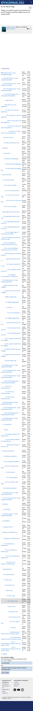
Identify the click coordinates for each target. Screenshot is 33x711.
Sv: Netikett (6, 153)
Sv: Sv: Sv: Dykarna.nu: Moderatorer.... (9, 550)
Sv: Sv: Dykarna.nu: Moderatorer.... (8, 544)
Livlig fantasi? (9, 100)
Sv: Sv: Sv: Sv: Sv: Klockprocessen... (8, 392)
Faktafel (5, 504)
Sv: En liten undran (12, 477)
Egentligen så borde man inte (11, 212)
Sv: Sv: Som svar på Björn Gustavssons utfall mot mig (9, 249)
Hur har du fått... (7, 174)
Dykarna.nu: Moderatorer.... (10, 532)
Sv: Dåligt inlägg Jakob (12, 302)
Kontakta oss (5, 693)
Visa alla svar (5, 68)
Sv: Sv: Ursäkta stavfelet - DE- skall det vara (10, 440)
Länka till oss (16, 684)
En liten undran (10, 472)
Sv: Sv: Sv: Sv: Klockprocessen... (6, 387)
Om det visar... (8, 580)
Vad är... (6, 429)
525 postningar (11, 29)
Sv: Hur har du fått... (9, 180)
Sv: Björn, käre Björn (8, 451)
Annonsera (16, 682)
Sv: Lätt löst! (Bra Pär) (14, 313)
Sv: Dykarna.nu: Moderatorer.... (11, 538)
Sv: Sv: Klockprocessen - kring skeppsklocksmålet (10, 84)
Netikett (5, 148)
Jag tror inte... (12, 606)
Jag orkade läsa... (7, 569)
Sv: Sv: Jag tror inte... (15, 617)
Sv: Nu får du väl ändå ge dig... (13, 164)
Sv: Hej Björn (6, 521)
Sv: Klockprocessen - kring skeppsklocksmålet (9, 79)
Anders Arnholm (11, 27)
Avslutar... (13, 627)
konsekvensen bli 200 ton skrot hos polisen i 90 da (10, 633)
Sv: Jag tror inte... (13, 611)
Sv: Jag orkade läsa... (9, 574)
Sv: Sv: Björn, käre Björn (10, 456)
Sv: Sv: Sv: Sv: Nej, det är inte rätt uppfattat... (11, 126)
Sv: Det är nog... (11, 596)
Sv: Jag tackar (7, 424)
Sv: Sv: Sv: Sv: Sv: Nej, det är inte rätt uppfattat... (10, 132)
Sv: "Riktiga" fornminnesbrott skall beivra (9, 275)
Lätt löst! (9, 307)
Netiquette (4, 660)
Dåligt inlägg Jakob (10, 297)
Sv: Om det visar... (10, 585)
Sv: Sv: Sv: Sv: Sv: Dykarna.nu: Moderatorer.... (8, 563)
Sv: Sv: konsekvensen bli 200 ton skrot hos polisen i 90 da (11, 643)
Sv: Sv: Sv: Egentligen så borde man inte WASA (9, 233)
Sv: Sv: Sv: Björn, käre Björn (11, 461)
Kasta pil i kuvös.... (8, 137)
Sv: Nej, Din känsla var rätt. (11, 143)
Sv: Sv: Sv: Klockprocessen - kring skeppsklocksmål (10, 413)
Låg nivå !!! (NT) (7, 527)
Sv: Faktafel (6, 509)
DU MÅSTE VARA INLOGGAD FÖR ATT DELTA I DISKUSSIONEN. (16, 668)
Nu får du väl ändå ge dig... (11, 158)
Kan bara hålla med (10, 360)
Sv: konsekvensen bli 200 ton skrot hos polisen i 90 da (11, 638)
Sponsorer (16, 686)
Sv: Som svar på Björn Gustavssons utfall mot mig (9, 243)
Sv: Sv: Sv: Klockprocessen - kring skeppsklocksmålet (10, 95)
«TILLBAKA (4, 654)
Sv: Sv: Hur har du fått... (10, 185)
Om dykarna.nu (5, 684)
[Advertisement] (16, 50)
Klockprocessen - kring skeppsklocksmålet (8, 73)
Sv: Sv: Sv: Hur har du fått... (12, 190)
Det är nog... (9, 590)
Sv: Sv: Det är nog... (13, 601)
